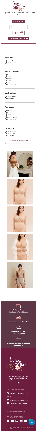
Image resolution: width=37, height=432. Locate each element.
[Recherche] (18, 27)
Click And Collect (18, 310)
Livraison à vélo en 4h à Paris (18, 322)
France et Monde (18, 334)
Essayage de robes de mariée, (18, 344)
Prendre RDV (18, 346)
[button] (21, 428)
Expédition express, (18, 332)
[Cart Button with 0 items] (32, 422)
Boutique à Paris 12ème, (18, 312)
